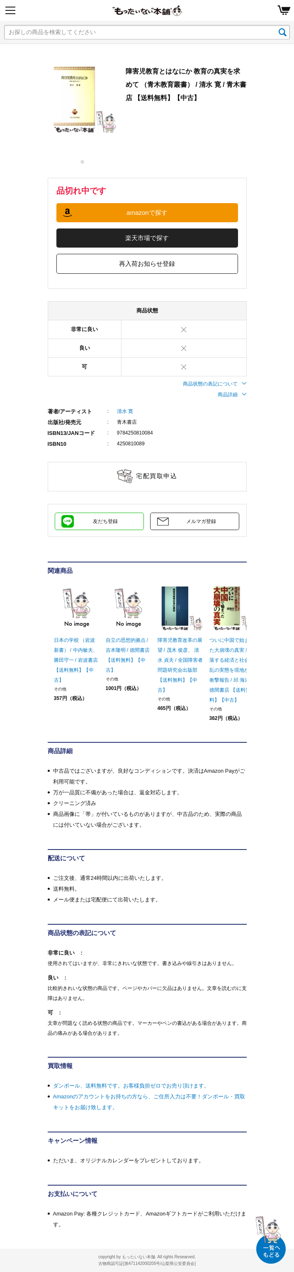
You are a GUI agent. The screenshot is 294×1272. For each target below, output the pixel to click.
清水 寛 (125, 411)
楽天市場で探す (147, 237)
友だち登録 (105, 521)
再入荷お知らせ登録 (147, 263)
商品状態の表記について (215, 384)
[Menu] (10, 10)
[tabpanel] (82, 99)
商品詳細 (232, 395)
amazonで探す (146, 212)
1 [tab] (83, 162)
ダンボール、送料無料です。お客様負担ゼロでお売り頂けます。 (131, 1086)
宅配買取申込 (156, 475)
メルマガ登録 (201, 521)
